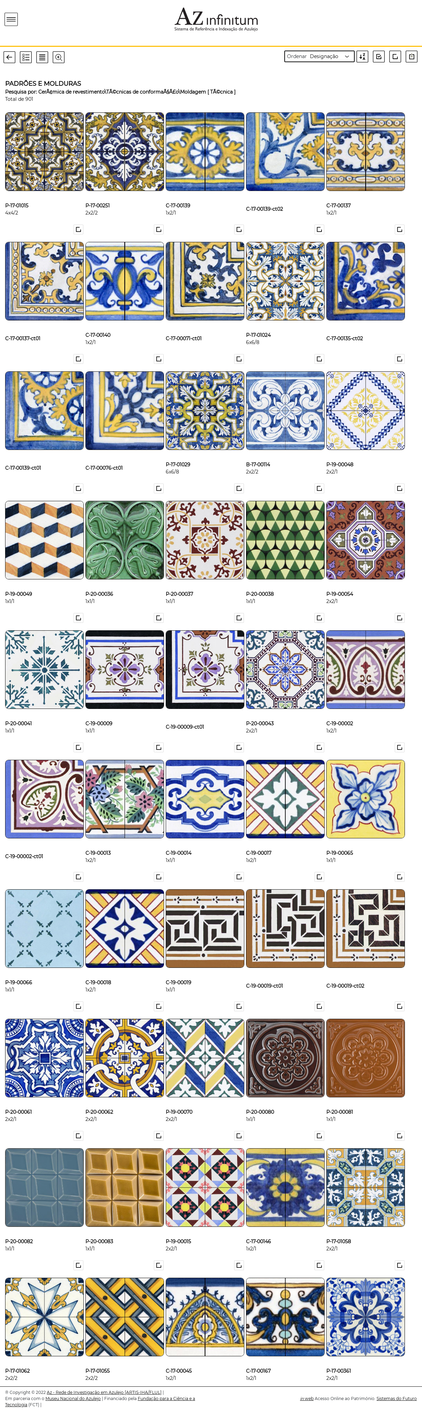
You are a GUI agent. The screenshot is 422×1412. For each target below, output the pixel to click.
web (307, 1398)
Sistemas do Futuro (397, 1398)
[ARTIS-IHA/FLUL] (143, 1392)
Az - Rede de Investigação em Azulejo (86, 1392)
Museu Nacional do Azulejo (73, 1398)
